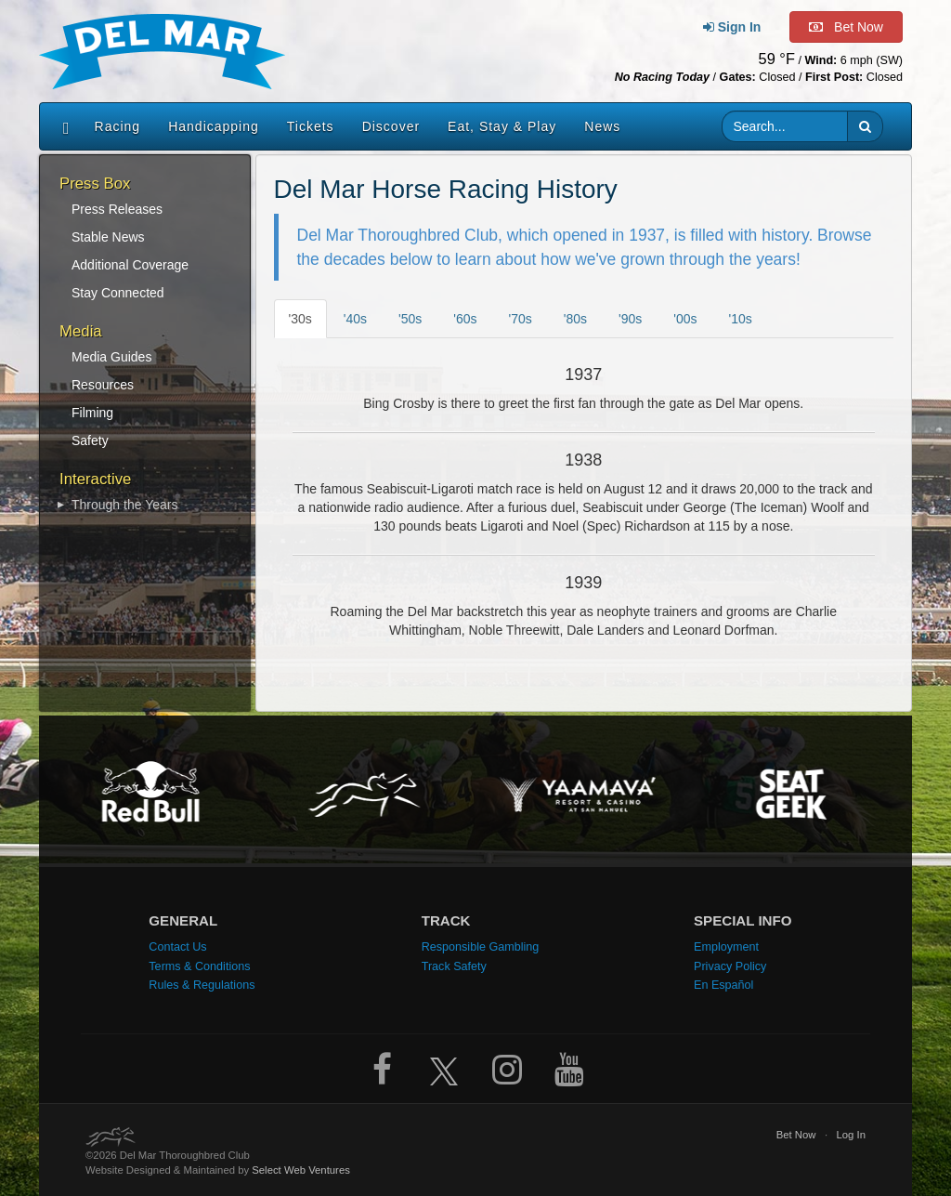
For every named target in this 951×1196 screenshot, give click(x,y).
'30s (300, 318)
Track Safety (454, 966)
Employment (726, 946)
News (602, 126)
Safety (90, 440)
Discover (391, 126)
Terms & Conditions (199, 966)
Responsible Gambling (481, 946)
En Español (723, 985)
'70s (520, 318)
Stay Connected (118, 292)
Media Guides (111, 356)
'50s (410, 318)
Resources (103, 384)
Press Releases (117, 209)
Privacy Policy (730, 966)
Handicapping (213, 126)
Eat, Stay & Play (502, 126)
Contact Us (177, 946)
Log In (851, 1134)
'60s (464, 318)
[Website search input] (785, 126)
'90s (630, 318)
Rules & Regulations (201, 985)
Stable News (108, 237)
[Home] (62, 126)
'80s (575, 318)
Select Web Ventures (301, 1170)
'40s (355, 318)
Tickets (310, 126)
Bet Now (796, 1134)
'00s (685, 318)
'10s (740, 318)
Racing (118, 126)
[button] (865, 126)
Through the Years (124, 504)
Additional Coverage (130, 264)
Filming (92, 412)
